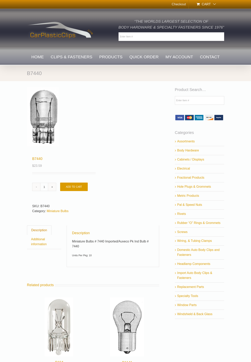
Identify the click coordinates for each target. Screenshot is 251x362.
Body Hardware (188, 150)
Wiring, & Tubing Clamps (194, 240)
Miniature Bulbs (57, 211)
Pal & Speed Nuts (189, 204)
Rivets (181, 213)
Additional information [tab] (39, 242)
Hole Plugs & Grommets (194, 186)
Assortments (186, 141)
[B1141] (127, 299)
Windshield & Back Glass (195, 314)
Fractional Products (190, 177)
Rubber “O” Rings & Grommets (199, 223)
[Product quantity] (44, 187)
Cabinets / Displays (190, 159)
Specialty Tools (187, 296)
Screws (182, 232)
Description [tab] (39, 230)
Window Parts (187, 305)
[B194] (59, 299)
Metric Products (188, 195)
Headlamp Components (193, 263)
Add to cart (74, 186)
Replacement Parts (190, 287)
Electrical (183, 168)
